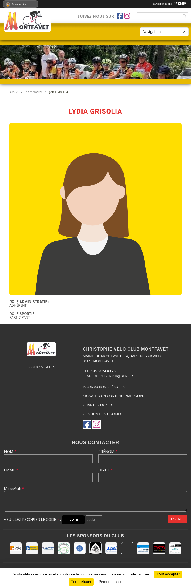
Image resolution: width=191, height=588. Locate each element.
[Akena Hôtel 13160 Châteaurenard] (95, 548)
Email (11, 470)
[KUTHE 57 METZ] (48, 548)
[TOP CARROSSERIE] (175, 548)
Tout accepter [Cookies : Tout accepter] (168, 574)
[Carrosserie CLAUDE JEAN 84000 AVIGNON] (64, 548)
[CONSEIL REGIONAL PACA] (16, 548)
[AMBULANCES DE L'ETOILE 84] (143, 548)
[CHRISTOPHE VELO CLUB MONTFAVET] (159, 548)
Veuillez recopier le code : (32, 519)
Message (14, 488)
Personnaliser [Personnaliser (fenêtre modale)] (110, 582)
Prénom (108, 451)
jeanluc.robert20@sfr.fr (108, 376)
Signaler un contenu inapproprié (115, 396)
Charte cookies (98, 405)
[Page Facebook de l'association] (120, 15)
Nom (10, 451)
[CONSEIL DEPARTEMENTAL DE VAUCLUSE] (32, 548)
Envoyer (177, 519)
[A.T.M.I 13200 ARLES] (111, 548)
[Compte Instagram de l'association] (127, 15)
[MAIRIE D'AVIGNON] (127, 548)
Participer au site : (169, 3)
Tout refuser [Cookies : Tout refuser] (81, 582)
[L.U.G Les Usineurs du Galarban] (80, 548)
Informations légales (104, 387)
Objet (105, 470)
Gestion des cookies (103, 414)
